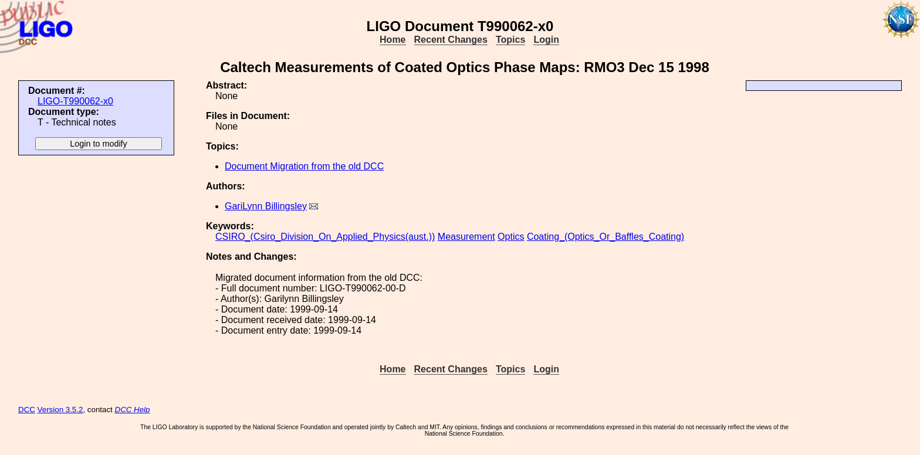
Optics (511, 237)
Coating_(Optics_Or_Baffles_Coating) (605, 237)
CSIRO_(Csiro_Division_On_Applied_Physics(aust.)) (325, 237)
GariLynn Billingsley (266, 206)
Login (546, 40)
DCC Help (132, 409)
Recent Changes (451, 40)
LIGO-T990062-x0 (75, 101)
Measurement (466, 237)
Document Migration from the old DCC (304, 166)
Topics (510, 40)
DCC (26, 409)
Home (392, 40)
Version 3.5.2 (60, 409)
